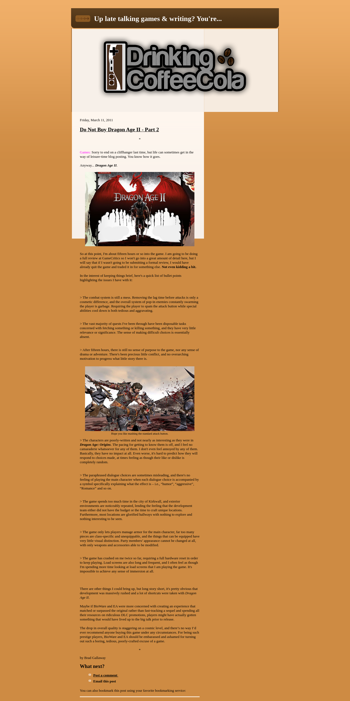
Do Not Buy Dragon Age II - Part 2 (119, 129)
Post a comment (105, 675)
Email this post (105, 681)
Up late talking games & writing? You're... (158, 19)
